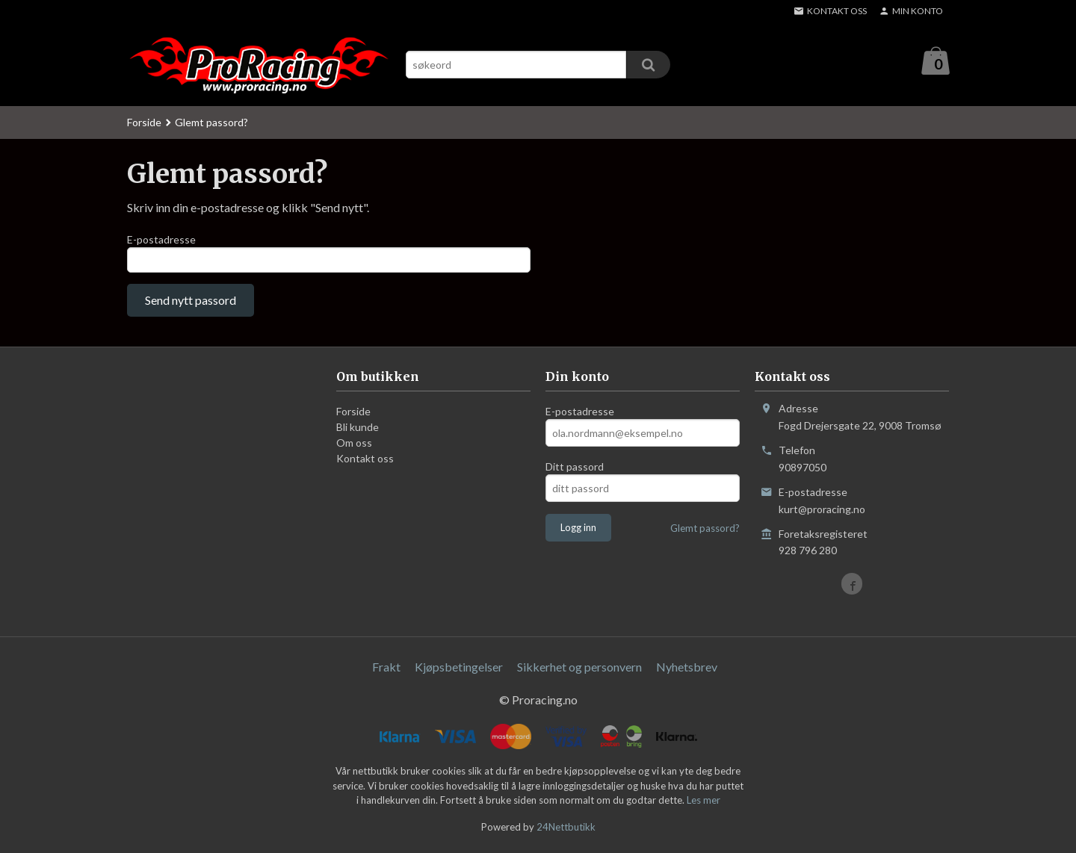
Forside (144, 123)
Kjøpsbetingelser (459, 671)
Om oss (354, 447)
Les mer (703, 804)
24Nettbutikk (566, 831)
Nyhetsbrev (686, 671)
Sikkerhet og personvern (579, 671)
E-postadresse (161, 240)
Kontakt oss (365, 462)
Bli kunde (357, 431)
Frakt (386, 671)
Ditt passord (574, 471)
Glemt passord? (705, 533)
